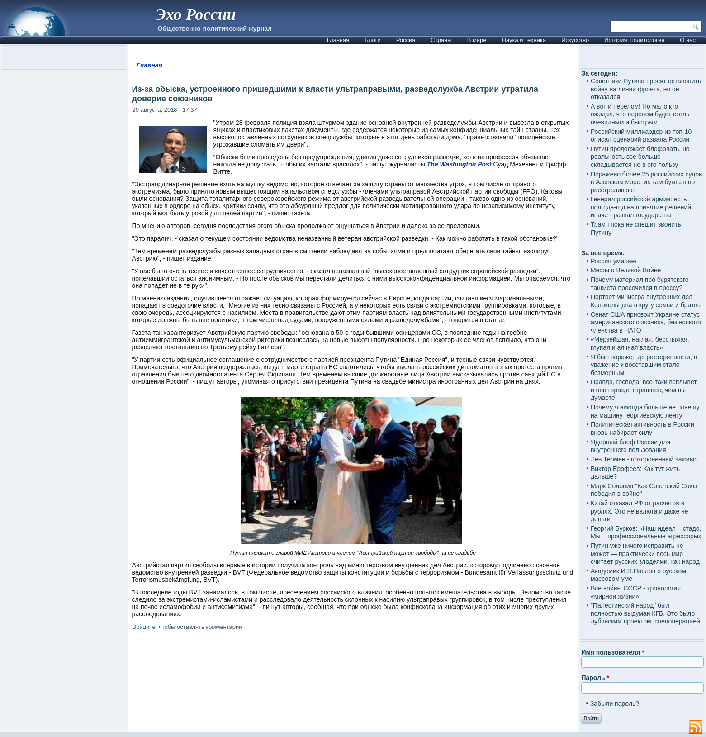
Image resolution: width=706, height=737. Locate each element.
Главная (338, 40)
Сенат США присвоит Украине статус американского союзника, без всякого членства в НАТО (646, 322)
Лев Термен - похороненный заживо (644, 459)
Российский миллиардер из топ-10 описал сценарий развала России (641, 135)
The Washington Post (459, 164)
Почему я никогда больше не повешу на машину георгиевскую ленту (645, 411)
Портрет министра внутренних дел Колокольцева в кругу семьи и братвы (646, 301)
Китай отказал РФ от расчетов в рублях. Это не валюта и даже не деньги (639, 511)
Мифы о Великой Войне (626, 270)
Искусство (575, 40)
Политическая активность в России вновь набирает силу (642, 428)
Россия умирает (614, 261)
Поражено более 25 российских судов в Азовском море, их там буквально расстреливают (646, 182)
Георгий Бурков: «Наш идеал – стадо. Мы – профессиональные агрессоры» (646, 532)
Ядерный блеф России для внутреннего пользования (630, 446)
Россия (406, 40)
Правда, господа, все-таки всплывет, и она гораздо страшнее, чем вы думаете (644, 389)
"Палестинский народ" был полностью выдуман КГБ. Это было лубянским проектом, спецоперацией (645, 613)
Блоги (372, 40)
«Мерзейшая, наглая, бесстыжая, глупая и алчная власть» (640, 343)
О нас (688, 40)
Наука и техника (524, 40)
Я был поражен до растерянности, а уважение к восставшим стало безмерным (644, 364)
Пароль (595, 677)
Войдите (144, 626)
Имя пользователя (612, 652)
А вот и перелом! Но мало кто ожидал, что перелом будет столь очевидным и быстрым (640, 114)
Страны (441, 40)
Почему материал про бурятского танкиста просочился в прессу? (640, 283)
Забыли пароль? (614, 703)
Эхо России (195, 14)
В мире (477, 40)
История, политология (634, 40)
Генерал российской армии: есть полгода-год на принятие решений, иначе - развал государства (642, 207)
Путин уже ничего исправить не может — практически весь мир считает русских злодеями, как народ (645, 553)
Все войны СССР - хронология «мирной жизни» (636, 592)
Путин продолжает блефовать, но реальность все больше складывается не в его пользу (640, 156)
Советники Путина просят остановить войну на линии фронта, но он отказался (646, 88)
